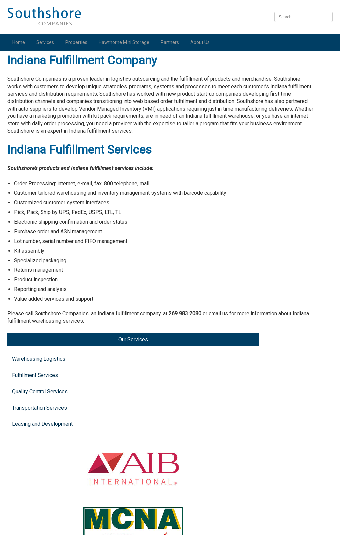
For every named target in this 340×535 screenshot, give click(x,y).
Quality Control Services (30, 135)
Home (20, 42)
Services (46, 42)
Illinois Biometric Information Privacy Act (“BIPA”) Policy (170, 526)
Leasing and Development (28, 180)
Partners (171, 42)
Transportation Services (29, 157)
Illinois (285, 354)
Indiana (285, 260)
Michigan (287, 140)
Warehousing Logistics (28, 90)
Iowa (282, 405)
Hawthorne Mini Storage (125, 42)
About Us (201, 42)
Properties (78, 42)
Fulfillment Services (25, 112)
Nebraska (288, 455)
